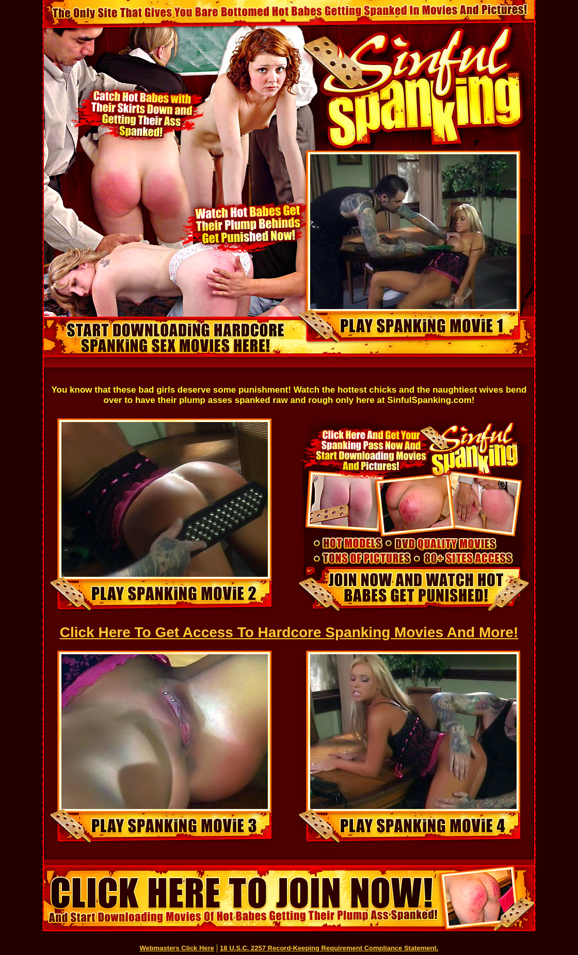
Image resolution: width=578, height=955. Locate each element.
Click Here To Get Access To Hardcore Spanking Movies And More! (289, 632)
